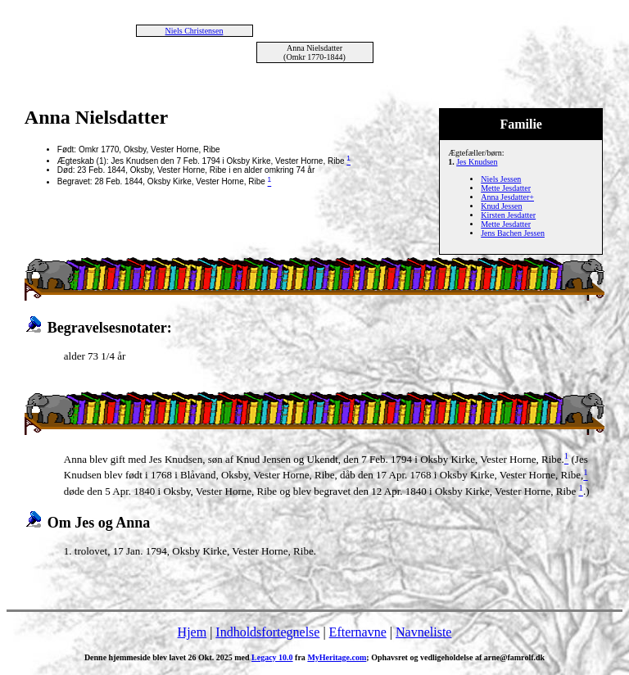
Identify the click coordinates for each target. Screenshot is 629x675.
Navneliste (423, 632)
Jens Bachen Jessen (513, 233)
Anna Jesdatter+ (507, 197)
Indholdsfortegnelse (267, 632)
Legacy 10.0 (272, 657)
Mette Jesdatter (506, 188)
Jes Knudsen (476, 161)
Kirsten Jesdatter (508, 215)
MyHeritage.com (336, 657)
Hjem (192, 632)
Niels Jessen (501, 178)
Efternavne (358, 632)
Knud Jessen (501, 206)
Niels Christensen (194, 30)
